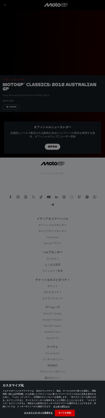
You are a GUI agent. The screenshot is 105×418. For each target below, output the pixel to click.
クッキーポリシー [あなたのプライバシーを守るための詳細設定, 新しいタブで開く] (61, 407)
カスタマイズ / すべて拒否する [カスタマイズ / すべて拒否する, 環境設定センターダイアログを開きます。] (38, 413)
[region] (52, 399)
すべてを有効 (64, 413)
